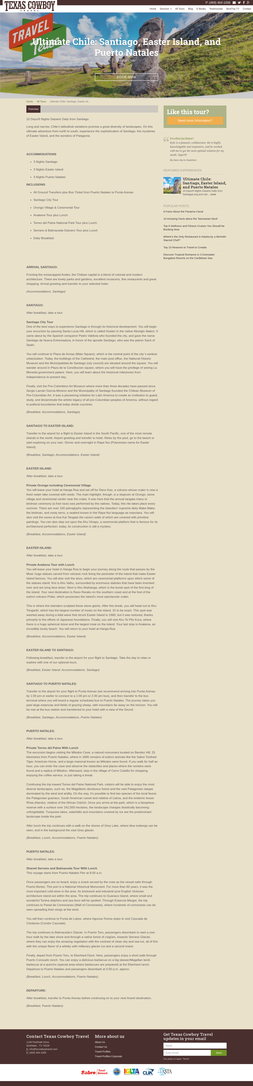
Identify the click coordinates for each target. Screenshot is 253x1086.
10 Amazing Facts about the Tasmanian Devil (190, 218)
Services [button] (166, 8)
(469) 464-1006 (220, 2)
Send (219, 1052)
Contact (247, 8)
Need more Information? (195, 120)
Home (153, 8)
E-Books (201, 8)
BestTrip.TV (232, 8)
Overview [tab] (33, 109)
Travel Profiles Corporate (108, 1056)
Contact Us (101, 1046)
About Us (100, 1042)
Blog (190, 8)
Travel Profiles (103, 1051)
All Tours (179, 8)
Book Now (126, 77)
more (213, 194)
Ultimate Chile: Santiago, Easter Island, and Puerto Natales (204, 182)
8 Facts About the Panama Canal (183, 211)
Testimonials (216, 8)
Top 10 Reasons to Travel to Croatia (185, 247)
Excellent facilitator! (182, 138)
